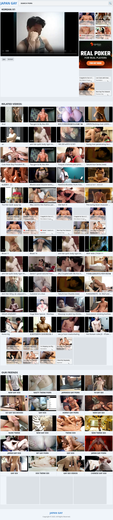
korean (10, 59)
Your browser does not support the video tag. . (39, 34)
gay (4, 59)
